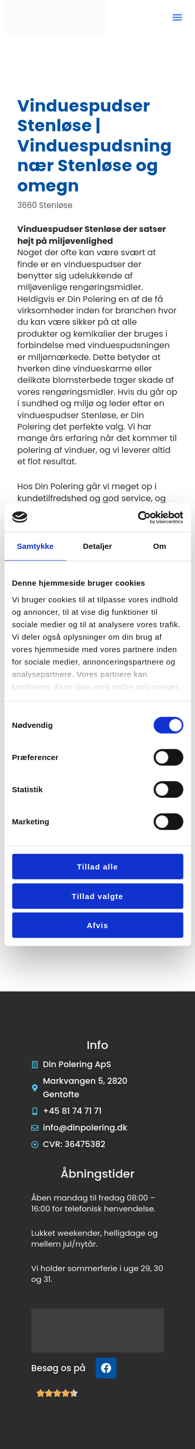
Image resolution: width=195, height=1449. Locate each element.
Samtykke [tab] (35, 546)
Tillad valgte (97, 895)
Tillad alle (97, 866)
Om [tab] (159, 546)
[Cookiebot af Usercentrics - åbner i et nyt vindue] (139, 517)
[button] (177, 17)
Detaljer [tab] (97, 546)
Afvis (98, 925)
